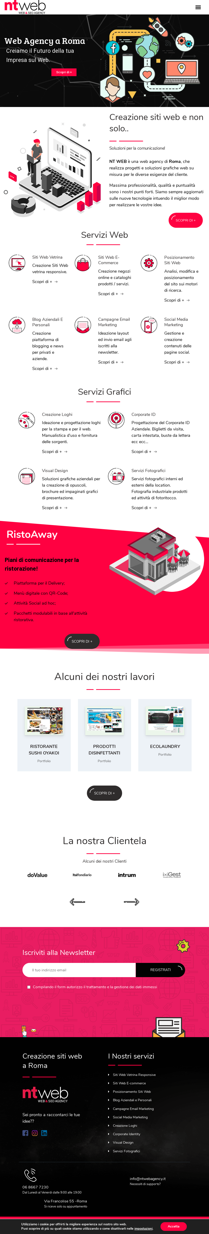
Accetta (174, 1226)
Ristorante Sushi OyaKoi (44, 750)
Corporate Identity (124, 1134)
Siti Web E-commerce (106, 270)
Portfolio (44, 761)
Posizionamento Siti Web (173, 272)
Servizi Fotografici (149, 483)
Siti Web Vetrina (41, 266)
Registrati (166, 969)
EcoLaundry (165, 746)
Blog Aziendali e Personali (41, 337)
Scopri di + (64, 72)
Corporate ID (147, 427)
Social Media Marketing (172, 334)
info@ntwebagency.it (148, 1178)
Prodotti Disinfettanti (104, 750)
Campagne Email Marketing (107, 334)
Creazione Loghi (59, 427)
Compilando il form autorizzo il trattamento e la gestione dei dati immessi (95, 987)
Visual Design (58, 483)
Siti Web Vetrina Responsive (132, 1075)
